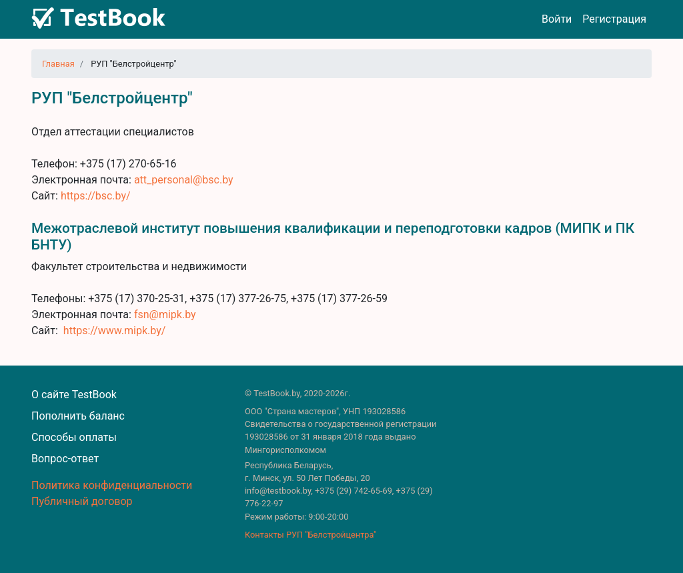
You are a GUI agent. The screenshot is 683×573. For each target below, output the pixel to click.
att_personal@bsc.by (183, 179)
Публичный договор (82, 501)
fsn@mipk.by (165, 314)
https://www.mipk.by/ (114, 330)
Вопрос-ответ (65, 458)
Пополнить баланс (78, 416)
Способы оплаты (74, 437)
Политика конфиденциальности (111, 485)
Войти (557, 19)
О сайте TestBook (74, 394)
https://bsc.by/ (96, 195)
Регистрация (614, 19)
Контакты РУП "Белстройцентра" (310, 535)
